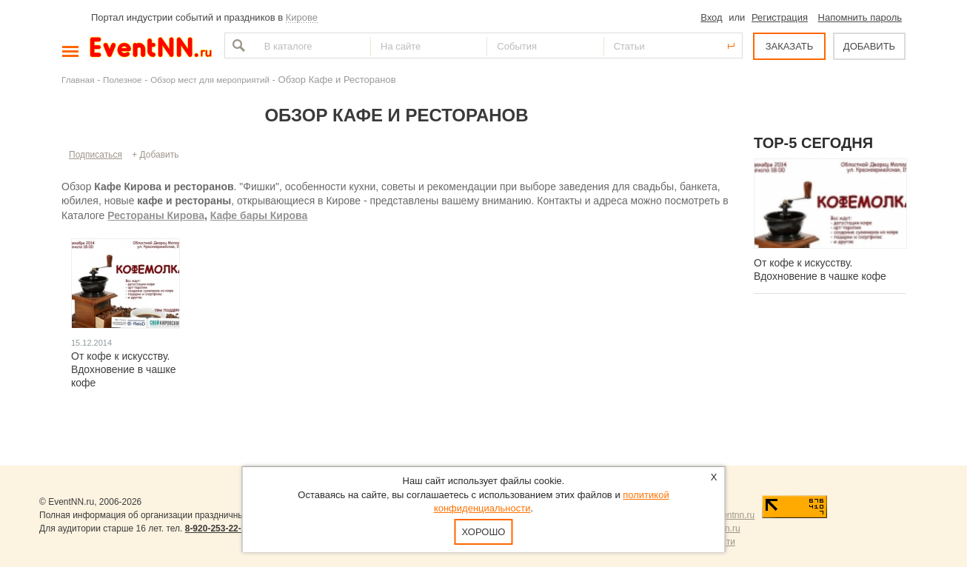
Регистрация (780, 17)
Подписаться (95, 155)
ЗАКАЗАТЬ (790, 46)
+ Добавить (155, 155)
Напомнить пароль (860, 17)
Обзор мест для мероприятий (210, 79)
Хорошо (484, 531)
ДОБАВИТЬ (869, 46)
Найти (237, 45)
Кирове (302, 17)
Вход (711, 17)
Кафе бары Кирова (259, 215)
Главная (77, 79)
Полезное (122, 79)
